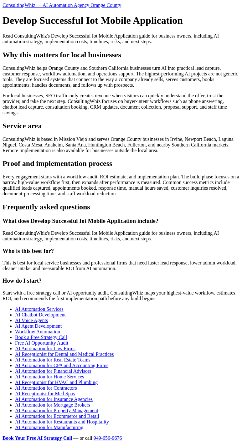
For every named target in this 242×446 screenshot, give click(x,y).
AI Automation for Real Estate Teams (52, 359)
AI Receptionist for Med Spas (45, 393)
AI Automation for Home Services (49, 376)
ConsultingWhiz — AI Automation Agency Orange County (62, 5)
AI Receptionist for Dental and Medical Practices (64, 354)
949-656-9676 (108, 438)
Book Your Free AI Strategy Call (37, 438)
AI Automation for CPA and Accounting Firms (61, 365)
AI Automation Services (39, 309)
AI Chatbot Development (40, 314)
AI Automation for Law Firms (45, 348)
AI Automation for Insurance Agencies (54, 399)
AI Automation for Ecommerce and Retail (57, 416)
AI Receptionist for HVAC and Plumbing (56, 382)
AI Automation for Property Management (56, 410)
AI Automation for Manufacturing (49, 427)
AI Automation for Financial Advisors (53, 371)
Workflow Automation (37, 331)
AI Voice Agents (31, 320)
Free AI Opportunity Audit (41, 343)
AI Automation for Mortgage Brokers (52, 405)
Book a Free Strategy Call (41, 337)
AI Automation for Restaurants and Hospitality (62, 421)
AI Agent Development (38, 326)
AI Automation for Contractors (46, 388)
